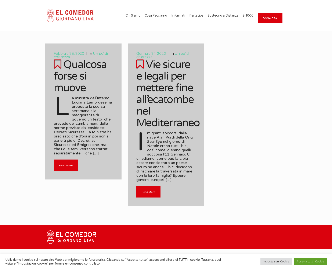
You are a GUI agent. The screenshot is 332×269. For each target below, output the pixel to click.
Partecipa (196, 15)
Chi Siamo (133, 15)
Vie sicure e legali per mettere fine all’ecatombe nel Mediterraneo (168, 93)
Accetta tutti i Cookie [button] (310, 261)
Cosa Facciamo (156, 15)
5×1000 (248, 15)
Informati (178, 15)
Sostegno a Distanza (223, 15)
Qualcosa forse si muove (80, 76)
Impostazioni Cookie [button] (276, 261)
